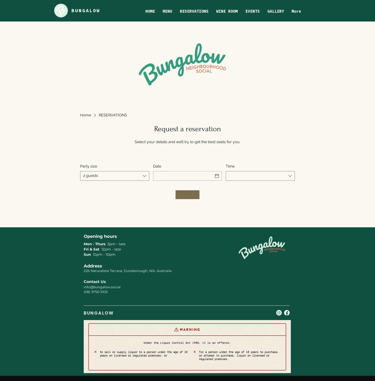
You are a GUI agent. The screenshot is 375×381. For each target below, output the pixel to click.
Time (230, 166)
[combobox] (114, 176)
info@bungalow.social (102, 287)
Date (157, 166)
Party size (88, 166)
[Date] (183, 176)
